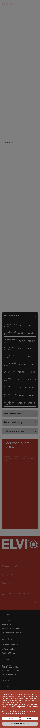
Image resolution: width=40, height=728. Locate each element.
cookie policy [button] (16, 702)
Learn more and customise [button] (19, 723)
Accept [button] (29, 718)
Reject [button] (11, 718)
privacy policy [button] (32, 696)
